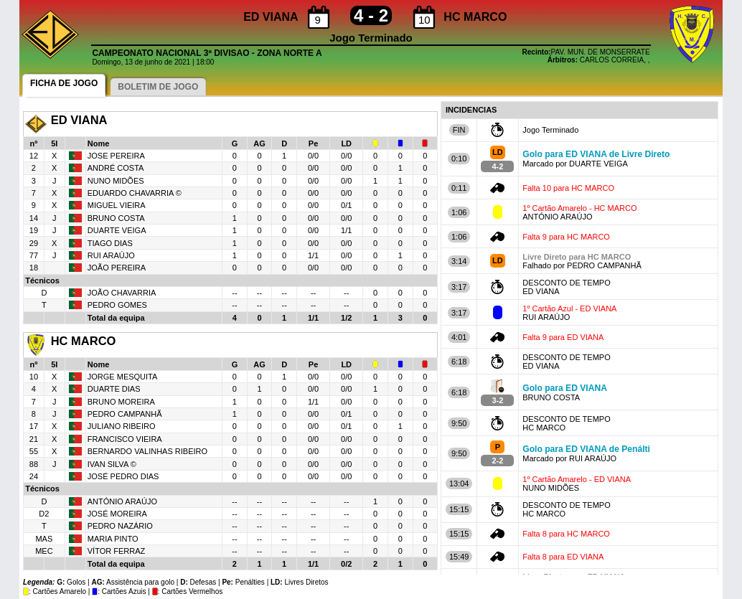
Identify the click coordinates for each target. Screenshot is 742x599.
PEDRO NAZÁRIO (120, 526)
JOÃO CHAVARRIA (122, 292)
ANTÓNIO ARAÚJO (122, 501)
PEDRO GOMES (117, 305)
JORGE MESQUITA (123, 376)
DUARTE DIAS (114, 389)
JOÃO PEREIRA (117, 267)
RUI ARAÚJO (111, 255)
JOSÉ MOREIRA (117, 513)
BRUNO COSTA (116, 218)
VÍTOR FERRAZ (116, 551)
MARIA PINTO (113, 538)
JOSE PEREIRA (117, 155)
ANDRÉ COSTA (116, 168)
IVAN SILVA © (112, 464)
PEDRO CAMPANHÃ (125, 414)
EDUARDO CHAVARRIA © (135, 193)
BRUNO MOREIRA (121, 401)
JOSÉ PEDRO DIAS (123, 476)
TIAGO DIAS (110, 243)
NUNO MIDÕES (116, 180)
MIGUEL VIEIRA (117, 205)
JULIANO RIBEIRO (122, 426)
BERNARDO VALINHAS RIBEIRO (147, 451)
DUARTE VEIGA (117, 230)
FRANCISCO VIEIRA (125, 439)
